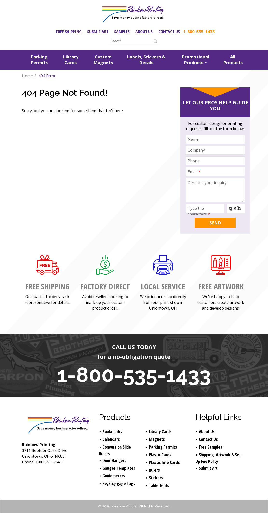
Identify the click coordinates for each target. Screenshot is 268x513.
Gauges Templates (118, 468)
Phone (194, 161)
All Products (233, 59)
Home (27, 75)
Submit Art (97, 31)
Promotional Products (195, 59)
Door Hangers (114, 460)
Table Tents (159, 485)
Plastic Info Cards (164, 462)
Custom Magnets (103, 59)
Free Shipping (68, 31)
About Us (144, 31)
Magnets (157, 439)
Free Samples (210, 447)
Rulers (154, 470)
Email (194, 171)
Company (196, 150)
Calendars (111, 439)
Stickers (156, 478)
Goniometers (113, 476)
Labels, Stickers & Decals (146, 59)
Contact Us (169, 31)
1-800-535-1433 (199, 31)
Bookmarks (112, 431)
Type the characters (199, 211)
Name (193, 139)
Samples (122, 31)
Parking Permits (39, 59)
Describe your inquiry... (208, 182)
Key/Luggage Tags (118, 483)
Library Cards (70, 59)
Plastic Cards (160, 454)
